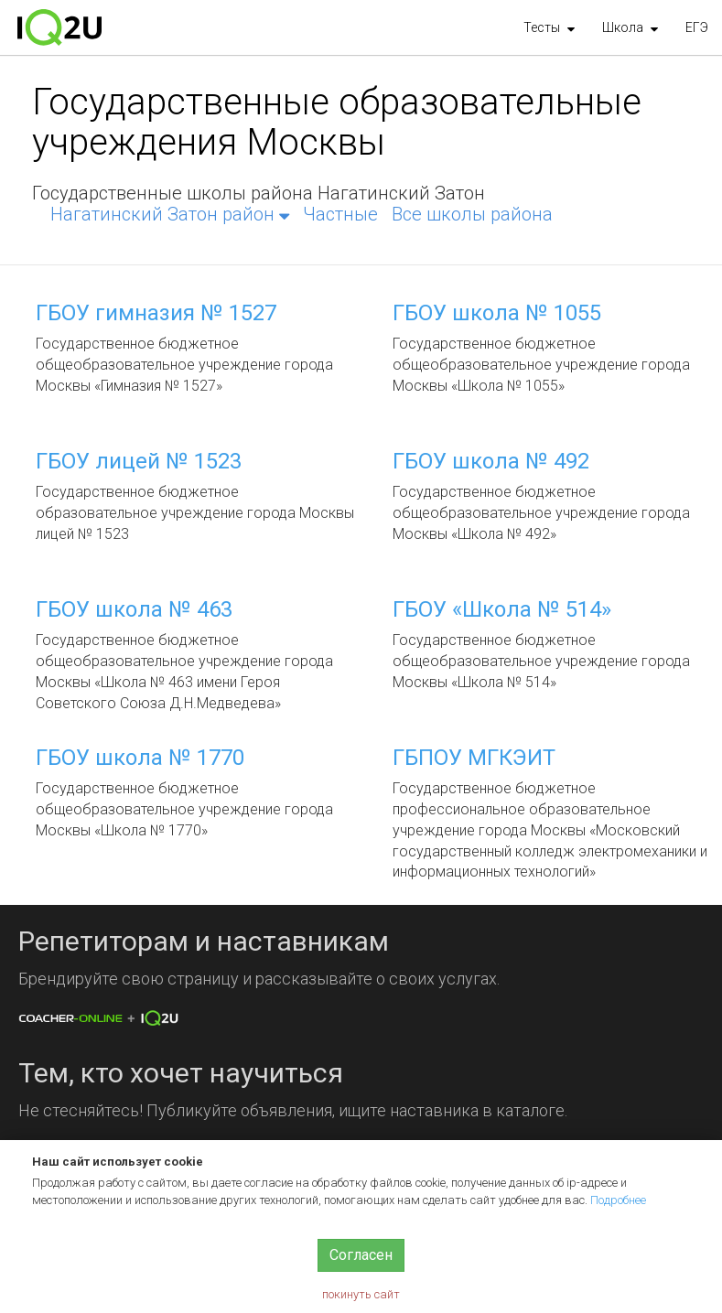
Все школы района (472, 214)
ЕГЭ (696, 27)
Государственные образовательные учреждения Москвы (336, 122)
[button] (549, 27)
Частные (340, 214)
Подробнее (618, 1200)
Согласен (361, 1255)
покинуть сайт (361, 1294)
